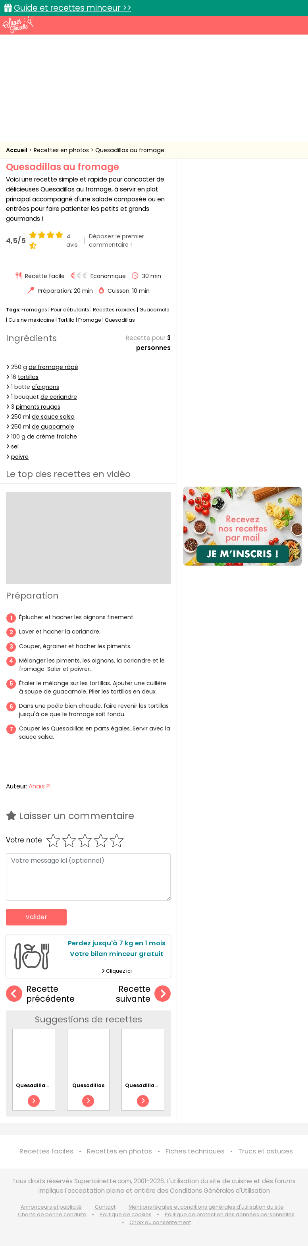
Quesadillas (120, 320)
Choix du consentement (160, 1222)
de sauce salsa (53, 417)
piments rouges (38, 407)
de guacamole (53, 427)
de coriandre (58, 397)
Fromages (34, 309)
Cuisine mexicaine (31, 320)
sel (15, 446)
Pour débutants (70, 309)
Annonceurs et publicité (51, 1207)
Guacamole (154, 309)
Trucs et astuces (265, 1151)
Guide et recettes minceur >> (72, 8)
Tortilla (66, 320)
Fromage (89, 320)
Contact (105, 1207)
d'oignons (45, 387)
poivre (20, 457)
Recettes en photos (62, 150)
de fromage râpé (53, 367)
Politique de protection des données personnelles (230, 1214)
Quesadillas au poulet (155, 1085)
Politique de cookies (126, 1214)
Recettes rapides (114, 309)
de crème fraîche (52, 436)
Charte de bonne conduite (52, 1214)
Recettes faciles (46, 1151)
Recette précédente (40, 994)
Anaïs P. (40, 786)
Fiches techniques (195, 1151)
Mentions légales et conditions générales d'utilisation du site (206, 1207)
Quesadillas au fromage (129, 150)
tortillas (28, 377)
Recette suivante (143, 994)
